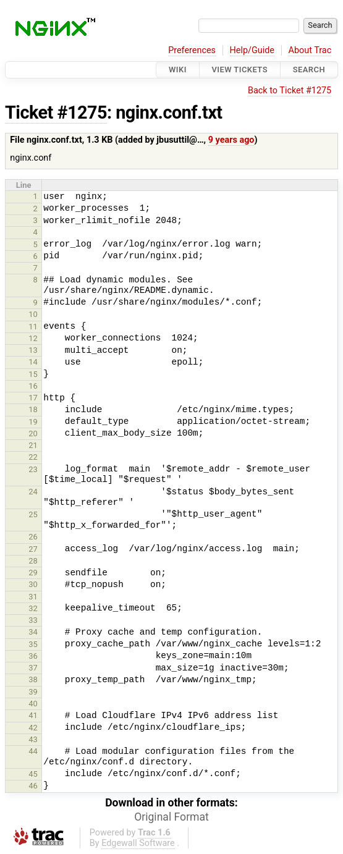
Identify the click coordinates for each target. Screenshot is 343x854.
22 (33, 457)
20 (33, 433)
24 (33, 491)
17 (33, 397)
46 (33, 785)
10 (33, 314)
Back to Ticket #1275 (289, 90)
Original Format (171, 817)
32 (33, 608)
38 (33, 679)
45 (33, 774)
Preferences (192, 50)
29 (33, 572)
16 (33, 386)
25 (33, 514)
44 (33, 751)
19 (33, 421)
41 (33, 715)
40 (33, 703)
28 (33, 560)
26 (33, 536)
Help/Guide (252, 50)
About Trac (310, 50)
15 (33, 374)
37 (33, 667)
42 (33, 727)
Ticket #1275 (56, 112)
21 (33, 445)
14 (33, 361)
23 (33, 469)
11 (33, 326)
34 (33, 631)
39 (33, 691)
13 (33, 350)
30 (33, 584)
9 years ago (231, 140)
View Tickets (240, 69)
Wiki (178, 69)
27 (33, 549)
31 (33, 596)
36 (33, 656)
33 (33, 620)
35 (33, 644)
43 (33, 739)
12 (33, 338)
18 (33, 409)
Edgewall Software (138, 843)
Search (309, 69)
